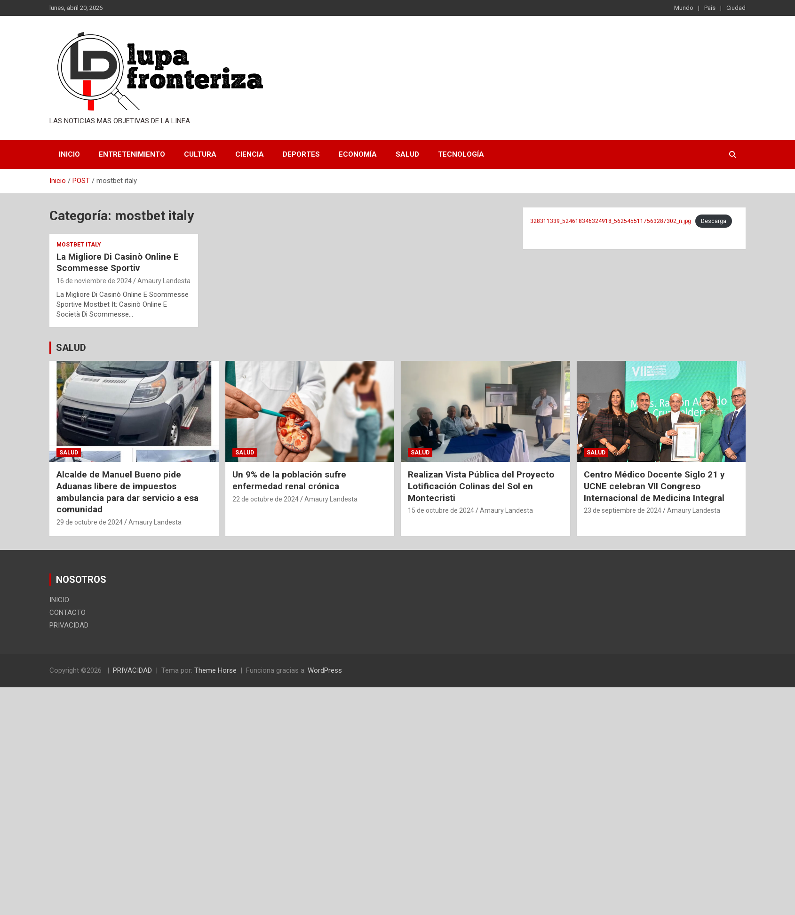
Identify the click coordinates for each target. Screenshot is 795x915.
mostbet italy (78, 244)
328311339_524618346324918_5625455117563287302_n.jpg (610, 221)
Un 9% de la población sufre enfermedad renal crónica (289, 480)
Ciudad (736, 7)
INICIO (69, 154)
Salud (407, 154)
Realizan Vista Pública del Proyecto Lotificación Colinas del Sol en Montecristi (481, 486)
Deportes (301, 154)
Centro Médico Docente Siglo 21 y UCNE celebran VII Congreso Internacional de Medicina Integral (654, 486)
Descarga (713, 221)
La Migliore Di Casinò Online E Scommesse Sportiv (117, 262)
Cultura (200, 154)
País (710, 7)
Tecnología (461, 154)
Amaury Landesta (164, 281)
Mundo (683, 7)
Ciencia (249, 154)
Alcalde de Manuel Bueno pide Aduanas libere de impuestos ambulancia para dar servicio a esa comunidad (127, 492)
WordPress (325, 670)
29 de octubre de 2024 (89, 522)
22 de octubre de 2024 (265, 499)
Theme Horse (215, 670)
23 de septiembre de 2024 (622, 510)
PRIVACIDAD (68, 625)
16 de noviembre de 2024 (94, 281)
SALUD (71, 347)
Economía (358, 154)
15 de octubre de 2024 (441, 510)
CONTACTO (67, 612)
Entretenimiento (132, 154)
